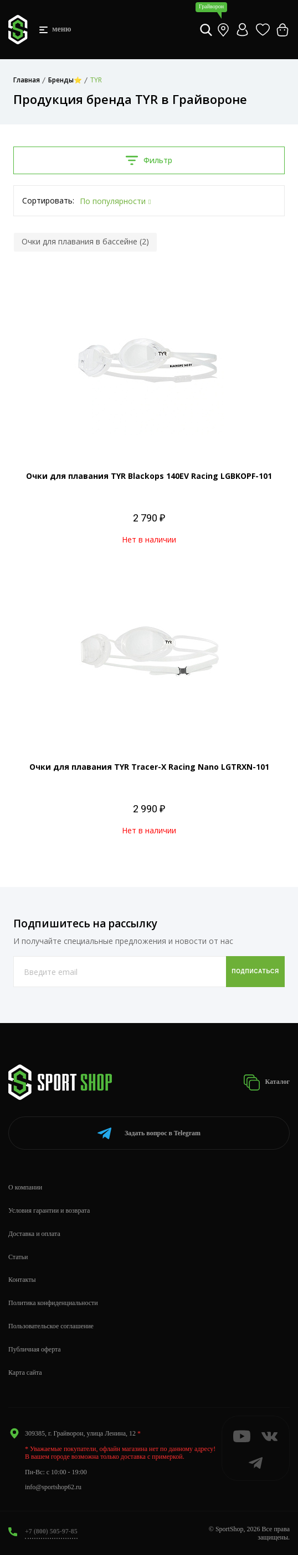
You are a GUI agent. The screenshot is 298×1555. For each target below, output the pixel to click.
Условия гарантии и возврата (49, 1210)
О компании (25, 1187)
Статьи (18, 1257)
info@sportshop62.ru (53, 1487)
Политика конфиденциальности (53, 1303)
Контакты (22, 1279)
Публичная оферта (34, 1349)
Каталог (266, 1082)
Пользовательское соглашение (51, 1326)
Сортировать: (48, 200)
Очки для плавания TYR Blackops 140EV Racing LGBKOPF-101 (149, 476)
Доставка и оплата (34, 1234)
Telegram (149, 1133)
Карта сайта (25, 1372)
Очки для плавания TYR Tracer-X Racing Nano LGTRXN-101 (149, 766)
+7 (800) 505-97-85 (51, 1531)
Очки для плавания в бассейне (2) (85, 241)
